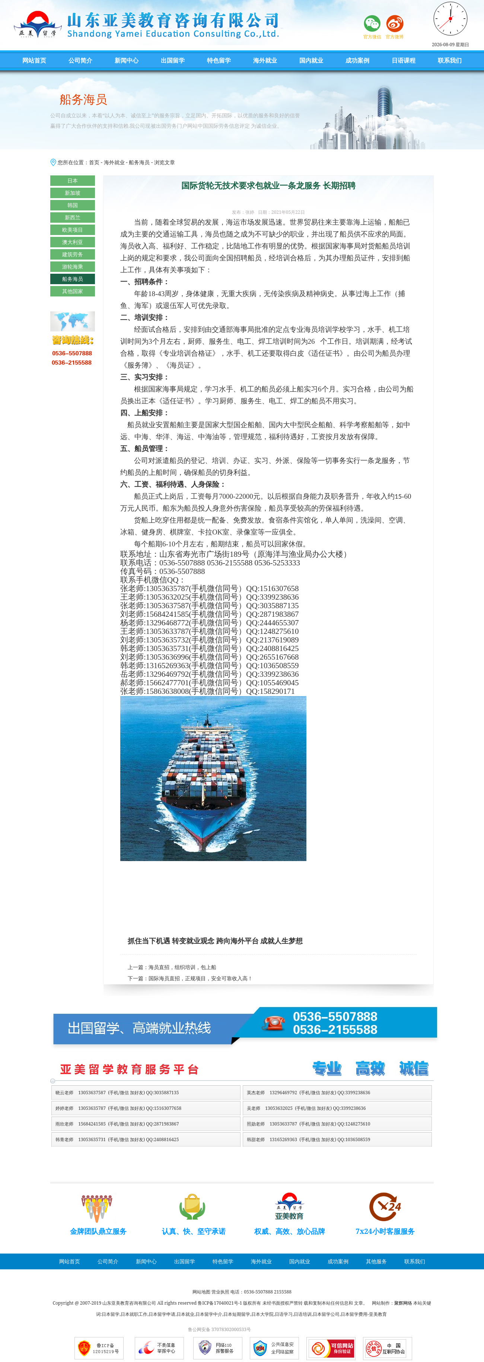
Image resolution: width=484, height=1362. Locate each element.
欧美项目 (72, 229)
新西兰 (72, 217)
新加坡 (72, 192)
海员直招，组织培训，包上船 (182, 967)
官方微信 (372, 37)
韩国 (72, 205)
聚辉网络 (403, 1303)
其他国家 (72, 291)
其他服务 (376, 1261)
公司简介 (80, 60)
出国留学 (173, 60)
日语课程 (403, 60)
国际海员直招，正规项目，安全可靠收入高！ (201, 978)
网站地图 (201, 1292)
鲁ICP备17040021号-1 (220, 1303)
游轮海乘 (72, 266)
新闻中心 (126, 60)
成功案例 (357, 60)
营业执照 (220, 1292)
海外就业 (265, 60)
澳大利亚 (72, 241)
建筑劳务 (72, 254)
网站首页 (34, 60)
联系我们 (450, 60)
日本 (72, 180)
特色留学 (219, 60)
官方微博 (395, 37)
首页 (94, 162)
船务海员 (139, 162)
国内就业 (311, 60)
